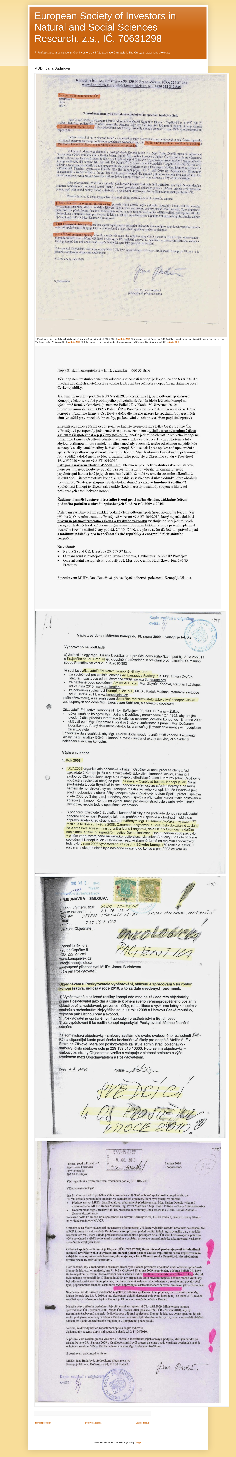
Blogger (138, 1442)
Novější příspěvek (43, 1423)
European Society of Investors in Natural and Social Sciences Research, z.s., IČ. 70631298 (105, 27)
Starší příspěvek (143, 1423)
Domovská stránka (93, 1423)
